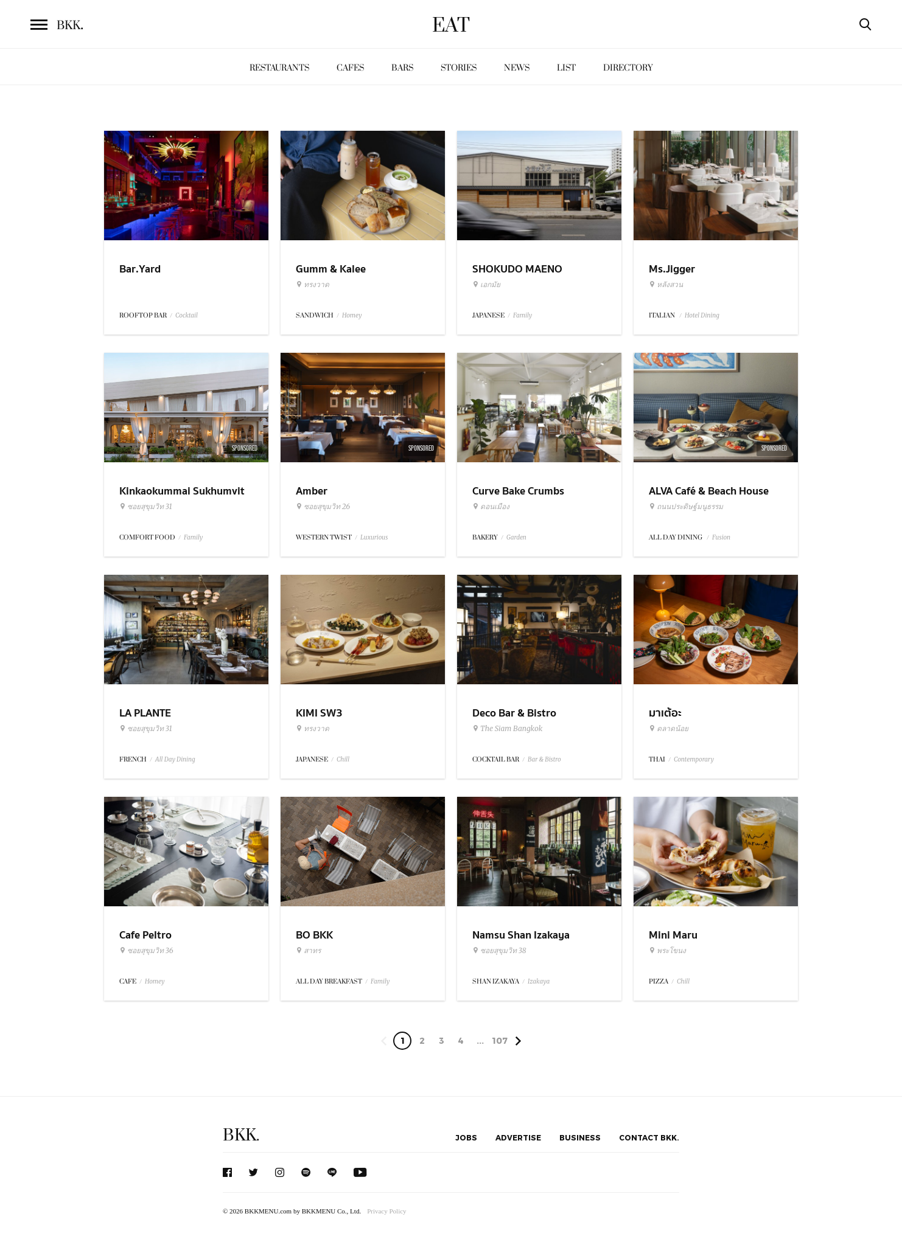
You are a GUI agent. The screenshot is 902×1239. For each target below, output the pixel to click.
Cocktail (186, 315)
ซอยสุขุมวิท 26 (323, 506)
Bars (402, 68)
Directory (628, 68)
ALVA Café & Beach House (709, 491)
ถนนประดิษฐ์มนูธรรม (686, 506)
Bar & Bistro (544, 759)
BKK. (241, 1135)
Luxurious (374, 537)
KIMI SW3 (319, 713)
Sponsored (244, 448)
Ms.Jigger (672, 269)
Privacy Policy (386, 1211)
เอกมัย (486, 284)
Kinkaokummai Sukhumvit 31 (182, 498)
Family (522, 315)
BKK (70, 25)
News (517, 68)
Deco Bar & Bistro (514, 713)
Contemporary (694, 759)
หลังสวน (666, 284)
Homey (352, 315)
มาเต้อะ (665, 713)
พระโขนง (667, 950)
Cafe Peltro (145, 935)
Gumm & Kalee (331, 269)
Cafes (350, 68)
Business (580, 1137)
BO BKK (314, 935)
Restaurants (279, 68)
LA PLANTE (145, 713)
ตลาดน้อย (668, 728)
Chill (343, 759)
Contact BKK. (649, 1137)
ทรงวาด (312, 284)
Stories (459, 68)
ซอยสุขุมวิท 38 (499, 950)
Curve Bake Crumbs (518, 491)
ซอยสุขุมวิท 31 (145, 506)
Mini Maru (673, 935)
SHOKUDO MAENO (517, 269)
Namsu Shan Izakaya (521, 935)
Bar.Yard (140, 269)
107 (500, 1040)
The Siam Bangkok (507, 728)
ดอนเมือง (490, 506)
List (566, 68)
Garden (516, 537)
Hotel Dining (702, 315)
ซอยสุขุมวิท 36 (146, 950)
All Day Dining (175, 759)
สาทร (308, 950)
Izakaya (539, 981)
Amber (311, 491)
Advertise (518, 1137)
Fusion (721, 537)
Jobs (466, 1137)
